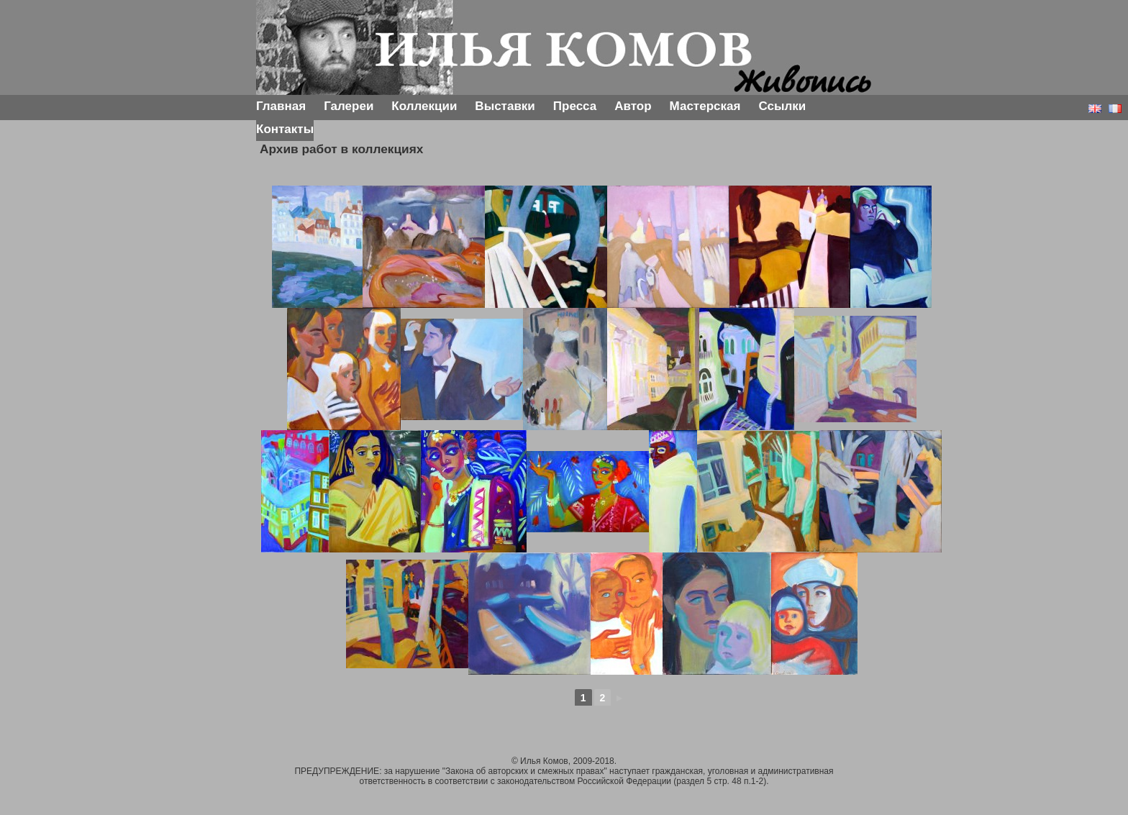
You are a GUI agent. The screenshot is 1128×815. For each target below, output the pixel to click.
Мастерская (705, 106)
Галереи (348, 106)
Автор (632, 106)
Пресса (574, 106)
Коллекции (424, 106)
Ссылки (782, 106)
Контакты (285, 129)
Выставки (505, 106)
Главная (281, 106)
